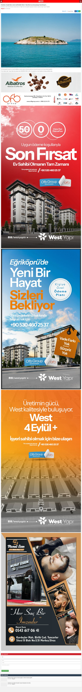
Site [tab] (2, 657)
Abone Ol (68, 11)
